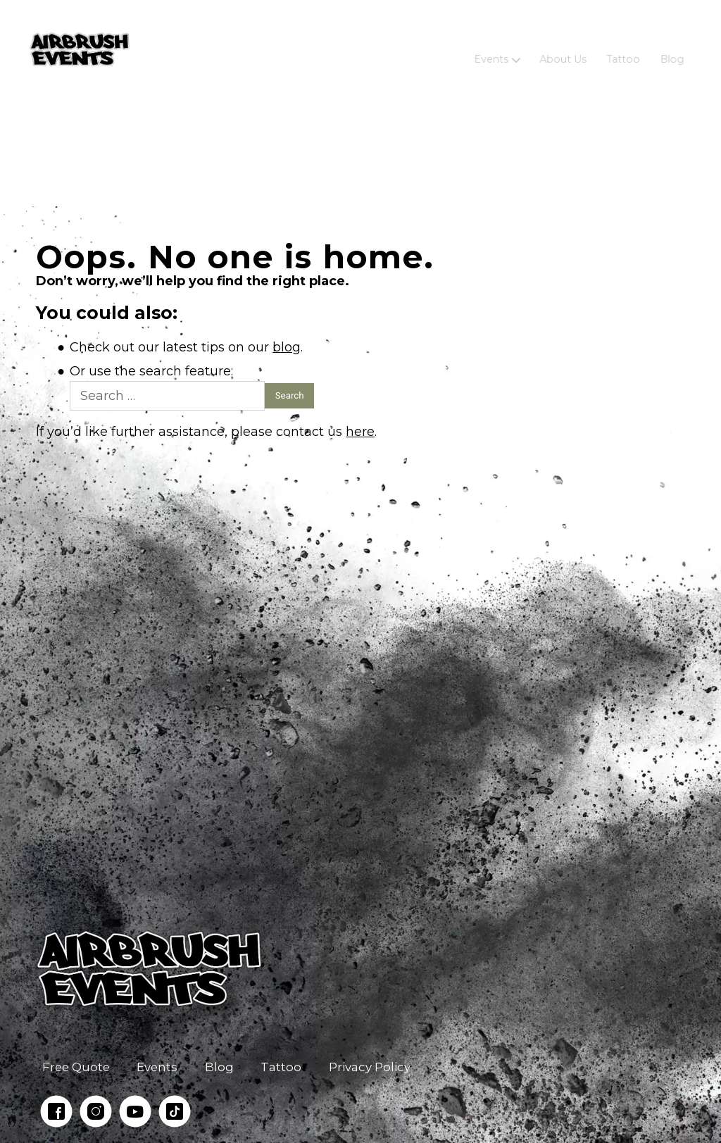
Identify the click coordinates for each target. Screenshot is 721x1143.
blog (286, 347)
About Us (562, 49)
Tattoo (623, 49)
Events (492, 49)
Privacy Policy (369, 1067)
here (360, 431)
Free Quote (76, 1067)
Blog (672, 49)
